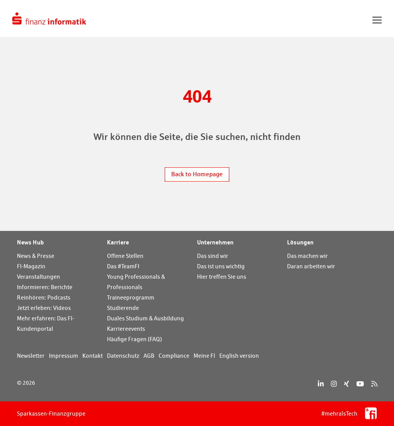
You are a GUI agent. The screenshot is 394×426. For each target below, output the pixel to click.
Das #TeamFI (123, 266)
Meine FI (204, 355)
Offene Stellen (125, 256)
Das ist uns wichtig (221, 266)
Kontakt (92, 355)
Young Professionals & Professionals (136, 281)
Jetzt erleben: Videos (44, 308)
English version (239, 355)
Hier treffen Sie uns (221, 276)
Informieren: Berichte (44, 287)
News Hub (30, 242)
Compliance (174, 355)
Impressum (63, 355)
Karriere (118, 242)
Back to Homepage (197, 174)
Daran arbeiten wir (311, 266)
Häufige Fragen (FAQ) (134, 339)
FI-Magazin (31, 266)
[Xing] (346, 384)
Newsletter (31, 355)
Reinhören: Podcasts (43, 297)
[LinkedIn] (321, 384)
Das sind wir (212, 256)
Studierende (123, 308)
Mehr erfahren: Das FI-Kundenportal (45, 323)
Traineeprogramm (130, 297)
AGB (149, 355)
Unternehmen (215, 242)
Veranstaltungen (38, 276)
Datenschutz (123, 355)
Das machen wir (307, 256)
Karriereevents (126, 328)
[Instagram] (334, 384)
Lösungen (300, 242)
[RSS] (374, 384)
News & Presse (35, 256)
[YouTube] (360, 384)
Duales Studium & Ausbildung (145, 318)
